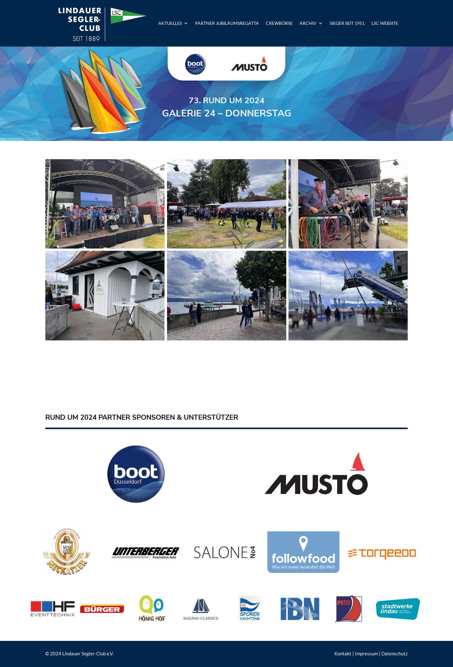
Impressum (366, 653)
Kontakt (342, 653)
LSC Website (385, 23)
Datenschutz (394, 653)
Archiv (307, 23)
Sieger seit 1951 (347, 23)
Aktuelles (170, 23)
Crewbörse (279, 23)
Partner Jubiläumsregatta (227, 23)
